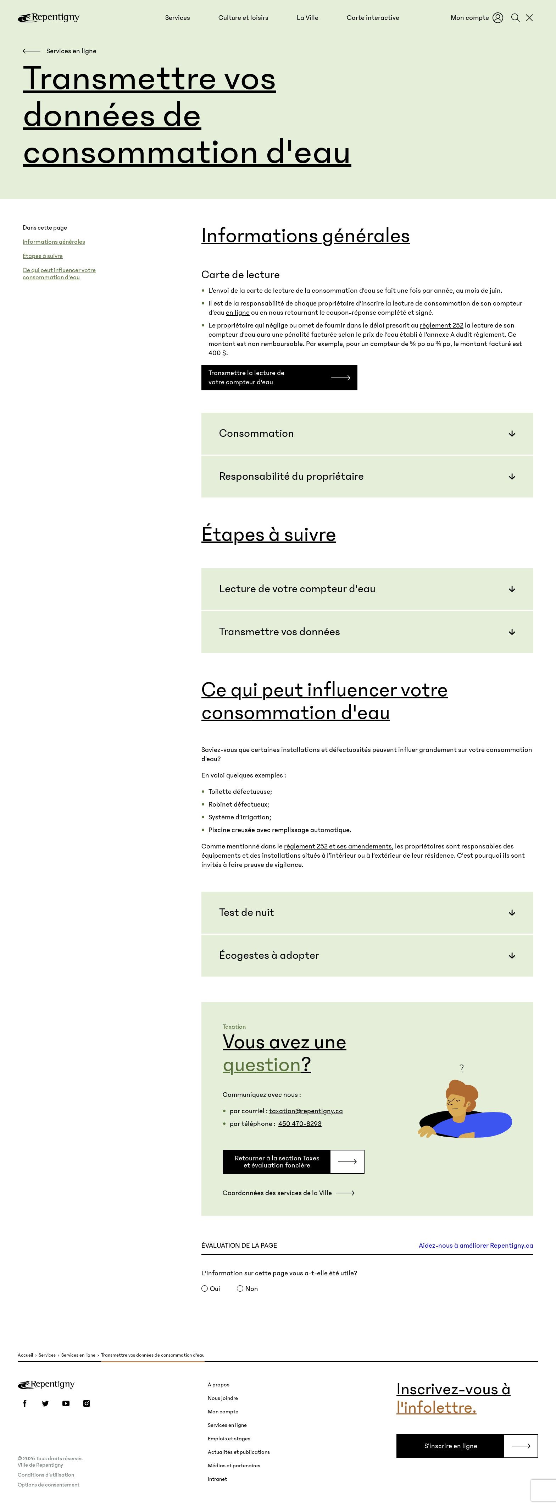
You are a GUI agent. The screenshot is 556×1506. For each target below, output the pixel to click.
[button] (177, 17)
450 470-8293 (300, 1124)
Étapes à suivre (43, 256)
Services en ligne (78, 1355)
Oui (215, 1289)
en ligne (238, 313)
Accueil (25, 1355)
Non (251, 1289)
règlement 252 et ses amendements (338, 846)
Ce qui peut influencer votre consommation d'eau (59, 274)
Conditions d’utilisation (46, 1475)
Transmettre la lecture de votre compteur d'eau (246, 377)
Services (47, 1355)
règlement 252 (441, 325)
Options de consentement (48, 1485)
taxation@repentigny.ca (306, 1111)
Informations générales (54, 242)
